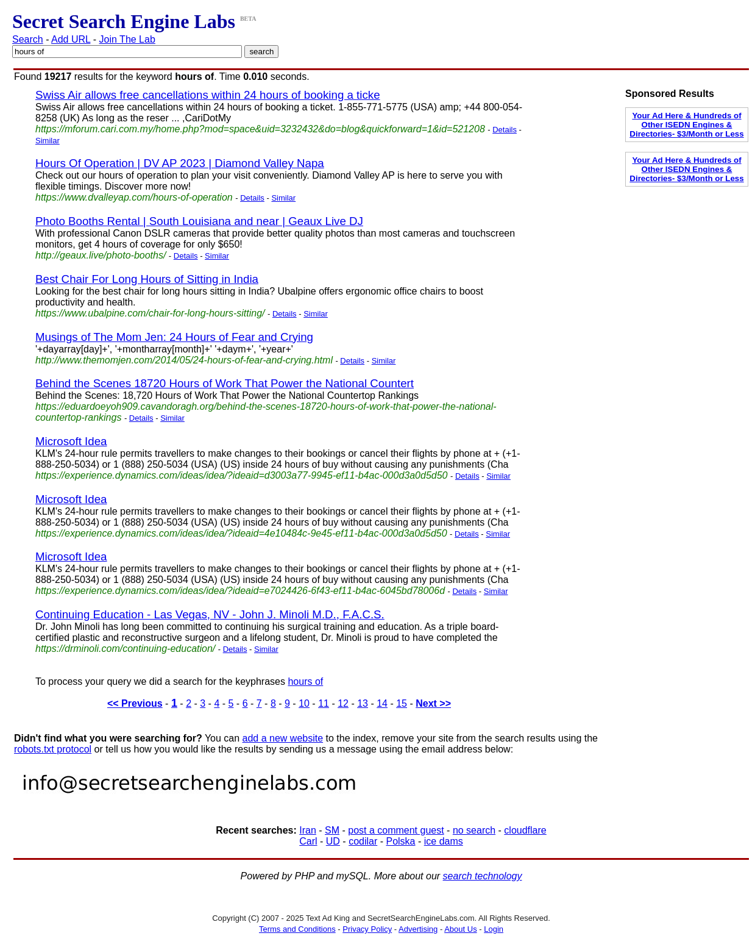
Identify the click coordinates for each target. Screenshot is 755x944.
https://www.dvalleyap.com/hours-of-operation (134, 197)
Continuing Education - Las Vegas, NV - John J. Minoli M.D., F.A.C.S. (210, 614)
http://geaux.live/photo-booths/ (100, 255)
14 (382, 703)
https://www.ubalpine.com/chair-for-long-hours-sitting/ (149, 313)
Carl (308, 841)
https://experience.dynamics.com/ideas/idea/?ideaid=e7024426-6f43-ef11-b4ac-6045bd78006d (240, 590)
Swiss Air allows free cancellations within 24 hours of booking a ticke (207, 94)
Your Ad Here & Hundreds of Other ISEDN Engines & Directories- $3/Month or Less (686, 124)
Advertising (418, 929)
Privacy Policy (367, 929)
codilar (363, 841)
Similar (47, 140)
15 (401, 703)
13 (362, 703)
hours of (305, 681)
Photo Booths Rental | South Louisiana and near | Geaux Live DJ (199, 221)
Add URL (70, 39)
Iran (307, 830)
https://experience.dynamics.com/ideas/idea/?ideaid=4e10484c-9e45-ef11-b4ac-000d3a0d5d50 (241, 533)
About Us (460, 929)
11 (323, 703)
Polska (400, 841)
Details (504, 129)
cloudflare (525, 830)
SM (332, 830)
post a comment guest (396, 830)
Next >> (433, 703)
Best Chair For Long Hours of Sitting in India (146, 279)
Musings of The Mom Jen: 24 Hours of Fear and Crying (174, 337)
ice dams (443, 841)
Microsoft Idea (71, 441)
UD (333, 841)
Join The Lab (127, 39)
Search (27, 39)
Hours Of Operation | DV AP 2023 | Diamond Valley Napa (179, 163)
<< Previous (135, 703)
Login (493, 929)
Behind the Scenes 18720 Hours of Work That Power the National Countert (224, 383)
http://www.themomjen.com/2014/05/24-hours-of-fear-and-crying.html (184, 360)
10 (304, 703)
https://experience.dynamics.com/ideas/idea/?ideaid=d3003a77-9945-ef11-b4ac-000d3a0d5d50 (241, 475)
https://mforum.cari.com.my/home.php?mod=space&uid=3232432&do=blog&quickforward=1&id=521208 (260, 129)
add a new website (283, 738)
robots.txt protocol (52, 749)
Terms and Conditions (297, 929)
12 (343, 703)
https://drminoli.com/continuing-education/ (125, 648)
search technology (482, 876)
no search (474, 830)
